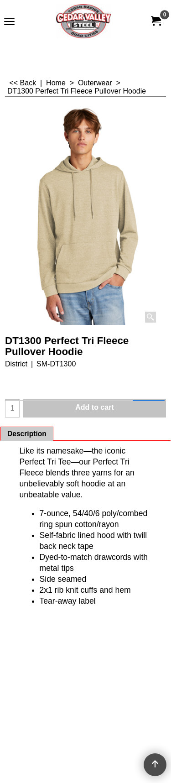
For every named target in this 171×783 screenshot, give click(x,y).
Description (27, 434)
